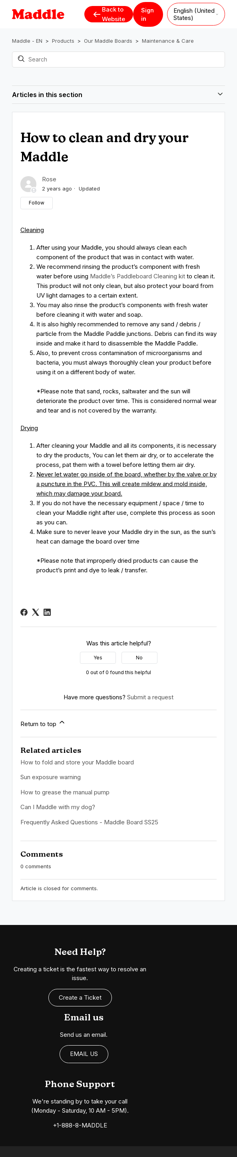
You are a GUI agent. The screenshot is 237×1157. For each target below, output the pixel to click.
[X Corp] (35, 612)
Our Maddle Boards (108, 41)
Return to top (43, 723)
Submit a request (150, 697)
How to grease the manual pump (65, 792)
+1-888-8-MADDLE (59, 1066)
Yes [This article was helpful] (98, 658)
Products (63, 41)
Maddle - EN (27, 41)
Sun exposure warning (50, 777)
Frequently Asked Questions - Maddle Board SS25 (89, 822)
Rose (49, 179)
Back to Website (108, 14)
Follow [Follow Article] (36, 203)
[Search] (118, 59)
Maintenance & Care (168, 41)
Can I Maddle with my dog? (57, 807)
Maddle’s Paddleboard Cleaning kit (137, 276)
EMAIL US (184, 984)
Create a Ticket (59, 993)
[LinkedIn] (47, 612)
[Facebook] (24, 612)
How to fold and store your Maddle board (77, 762)
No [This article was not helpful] (139, 658)
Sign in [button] (147, 14)
